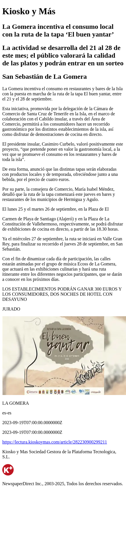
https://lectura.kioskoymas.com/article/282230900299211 (54, 442)
